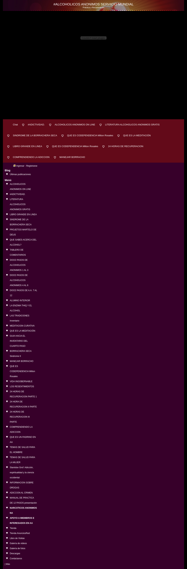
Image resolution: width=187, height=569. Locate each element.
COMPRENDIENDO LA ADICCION (31, 157)
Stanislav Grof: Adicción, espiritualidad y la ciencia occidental (22, 472)
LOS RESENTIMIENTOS (22, 386)
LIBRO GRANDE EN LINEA (27, 146)
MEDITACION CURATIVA (22, 326)
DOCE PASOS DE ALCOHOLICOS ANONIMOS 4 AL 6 (19, 280)
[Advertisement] (93, 92)
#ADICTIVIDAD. (36, 124)
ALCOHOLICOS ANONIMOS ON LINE (75, 124)
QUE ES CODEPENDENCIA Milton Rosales (90, 135)
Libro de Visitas (17, 538)
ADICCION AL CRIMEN (21, 492)
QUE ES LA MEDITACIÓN (137, 135)
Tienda (13, 528)
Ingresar (20, 166)
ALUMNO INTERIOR (20, 300)
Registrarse (31, 166)
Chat (15, 124)
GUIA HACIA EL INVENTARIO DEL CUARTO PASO (19, 341)
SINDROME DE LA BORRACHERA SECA (35, 135)
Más (8, 564)
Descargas (15, 553)
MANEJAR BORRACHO (72, 157)
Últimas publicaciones (20, 174)
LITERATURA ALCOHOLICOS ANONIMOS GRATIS (132, 124)
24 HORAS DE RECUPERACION (125, 146)
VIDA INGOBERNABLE (21, 381)
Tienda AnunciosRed (20, 533)
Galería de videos (18, 543)
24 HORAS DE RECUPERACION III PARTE (20, 417)
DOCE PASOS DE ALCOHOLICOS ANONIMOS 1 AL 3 (19, 265)
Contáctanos (16, 558)
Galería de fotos (17, 548)
